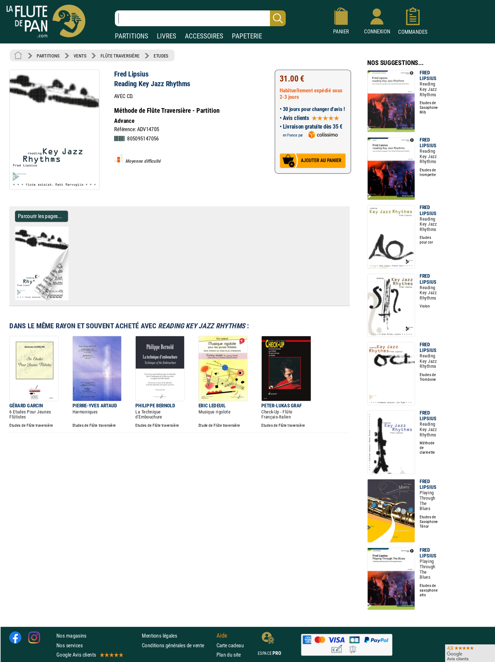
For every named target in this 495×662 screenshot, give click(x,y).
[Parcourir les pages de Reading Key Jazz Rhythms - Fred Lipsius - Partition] (71, 298)
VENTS (80, 56)
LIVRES (166, 36)
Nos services (69, 645)
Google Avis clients (89, 655)
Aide (221, 635)
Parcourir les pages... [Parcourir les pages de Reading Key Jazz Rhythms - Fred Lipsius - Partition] (40, 216)
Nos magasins (71, 636)
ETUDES (161, 56)
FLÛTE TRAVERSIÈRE (120, 56)
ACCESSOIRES (204, 36)
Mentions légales (159, 636)
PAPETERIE (247, 36)
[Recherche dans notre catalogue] (200, 18)
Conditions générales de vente (177, 645)
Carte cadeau (230, 645)
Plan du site (228, 655)
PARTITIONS (131, 36)
